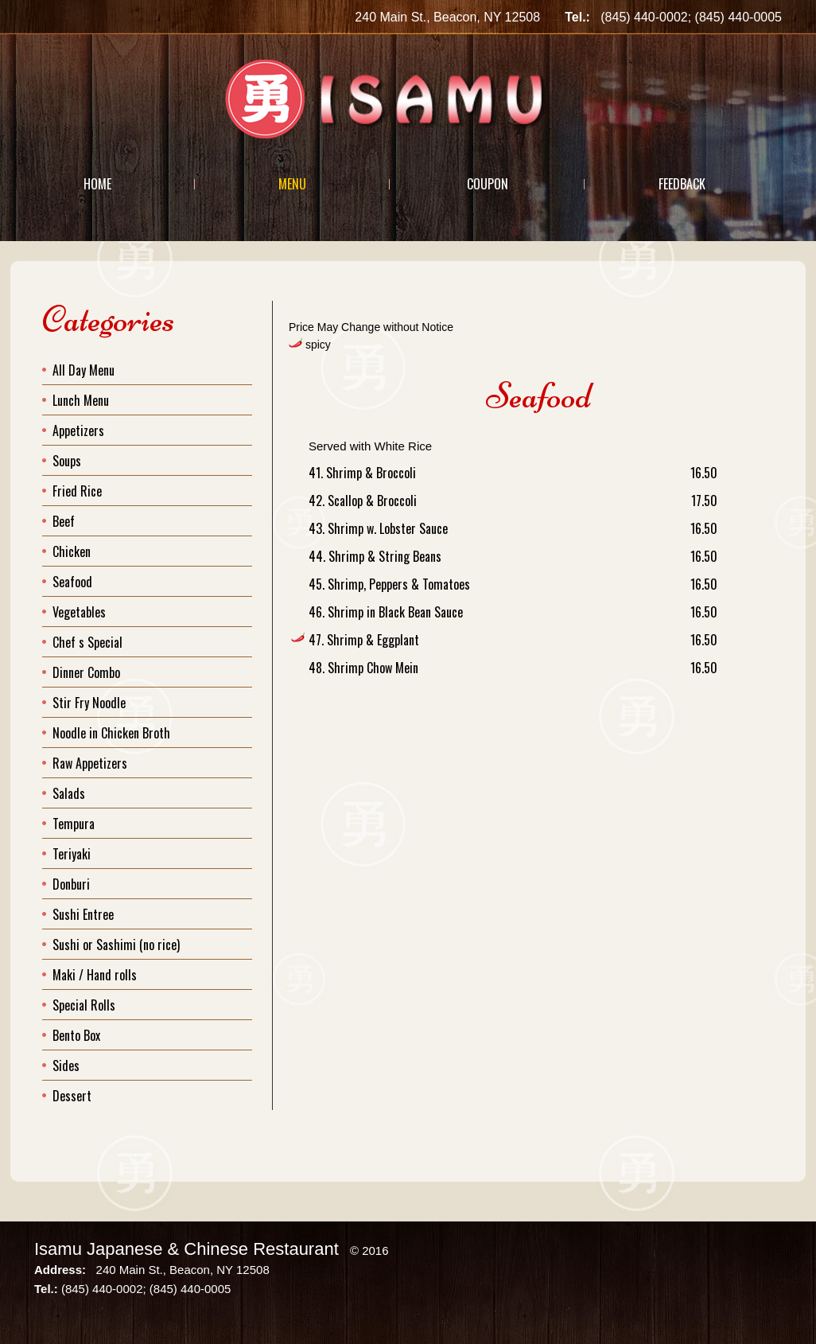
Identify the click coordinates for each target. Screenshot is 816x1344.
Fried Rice (77, 491)
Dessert (71, 1095)
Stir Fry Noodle (89, 702)
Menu (292, 183)
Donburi (71, 884)
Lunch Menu (80, 400)
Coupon (487, 183)
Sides (66, 1065)
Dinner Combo (86, 672)
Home (97, 183)
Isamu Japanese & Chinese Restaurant (186, 1249)
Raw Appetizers (89, 763)
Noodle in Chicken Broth (111, 732)
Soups (66, 460)
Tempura (73, 823)
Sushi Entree (83, 914)
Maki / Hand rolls (94, 974)
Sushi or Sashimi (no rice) (116, 944)
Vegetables (79, 611)
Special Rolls (83, 1005)
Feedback (682, 183)
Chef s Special (87, 642)
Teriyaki (71, 853)
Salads (68, 793)
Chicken (71, 551)
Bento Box (76, 1035)
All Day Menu (83, 370)
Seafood (72, 581)
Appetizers (78, 430)
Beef (63, 521)
